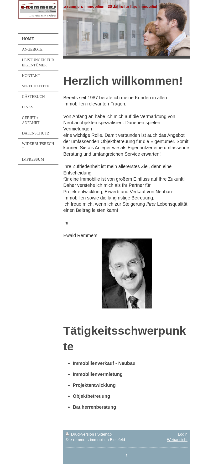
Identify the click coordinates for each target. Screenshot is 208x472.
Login (182, 434)
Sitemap (104, 434)
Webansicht (177, 439)
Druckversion (80, 434)
